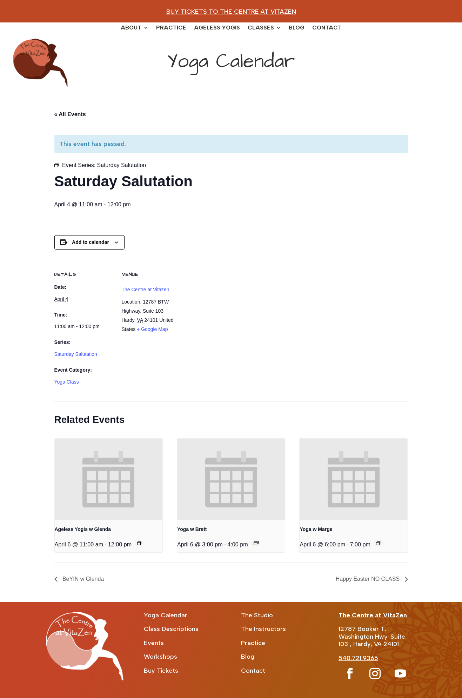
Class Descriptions (171, 629)
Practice (171, 28)
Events (154, 643)
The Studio (257, 615)
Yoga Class (66, 382)
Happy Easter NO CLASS (368, 579)
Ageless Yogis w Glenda (83, 529)
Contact (327, 28)
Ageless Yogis (217, 28)
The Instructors (263, 629)
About (131, 28)
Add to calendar (90, 242)
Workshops (160, 656)
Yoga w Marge (316, 529)
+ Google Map (152, 329)
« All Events (70, 114)
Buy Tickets (161, 670)
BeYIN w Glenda (82, 579)
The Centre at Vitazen (145, 289)
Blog (296, 28)
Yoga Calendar (165, 615)
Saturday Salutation (75, 354)
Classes (261, 28)
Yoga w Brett (192, 529)
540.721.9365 (358, 658)
